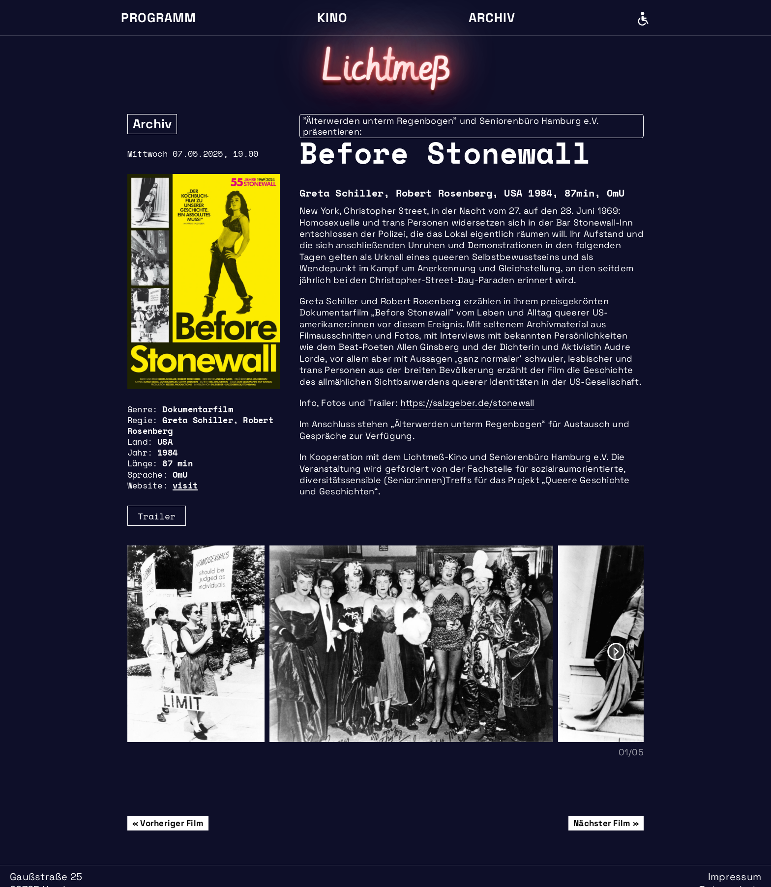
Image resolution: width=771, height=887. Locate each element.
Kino (332, 18)
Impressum (734, 876)
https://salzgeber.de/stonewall (467, 402)
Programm (158, 18)
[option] (198, 643)
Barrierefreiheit (643, 19)
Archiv (492, 18)
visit (185, 485)
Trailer (157, 516)
